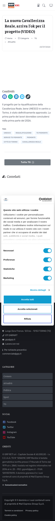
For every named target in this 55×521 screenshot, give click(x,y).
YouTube (8, 437)
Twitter (8, 427)
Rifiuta (27, 319)
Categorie (23, 38)
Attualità (11, 42)
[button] (45, 5)
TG (35, 38)
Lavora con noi (10, 344)
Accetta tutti (27, 299)
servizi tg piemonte (13, 137)
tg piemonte (42, 133)
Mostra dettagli (38, 290)
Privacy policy (32, 510)
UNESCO (7, 133)
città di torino (10, 142)
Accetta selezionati (27, 309)
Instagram (9, 432)
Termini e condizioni (14, 510)
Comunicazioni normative (14, 485)
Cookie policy (11, 515)
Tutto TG (27, 162)
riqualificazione (24, 133)
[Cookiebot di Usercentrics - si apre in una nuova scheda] (39, 200)
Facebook (9, 422)
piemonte (31, 137)
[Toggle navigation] (4, 5)
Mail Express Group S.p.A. (31, 504)
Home (8, 38)
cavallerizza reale (31, 142)
